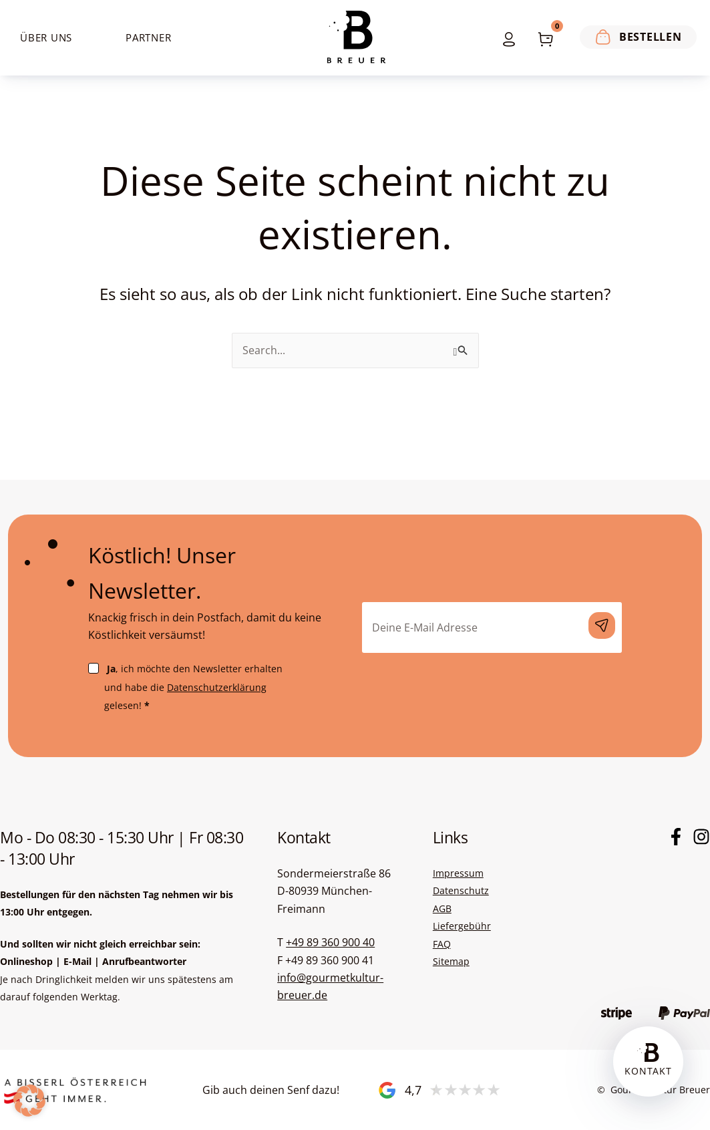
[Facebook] (676, 836)
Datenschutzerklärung (217, 687)
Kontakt (648, 1071)
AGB (442, 908)
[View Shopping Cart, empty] (545, 37)
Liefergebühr (462, 926)
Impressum (458, 873)
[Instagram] (701, 836)
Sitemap (451, 961)
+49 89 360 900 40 (330, 942)
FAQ (442, 944)
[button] (29, 1100)
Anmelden (601, 625)
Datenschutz (461, 890)
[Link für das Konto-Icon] (505, 37)
